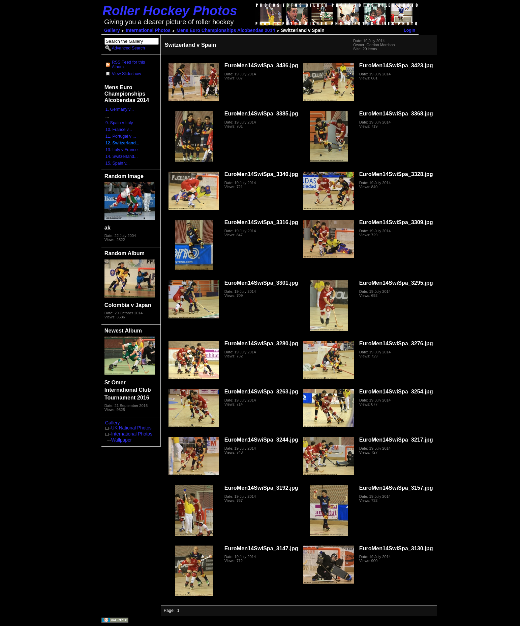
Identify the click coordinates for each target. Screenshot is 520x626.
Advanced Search (128, 48)
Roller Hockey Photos (169, 10)
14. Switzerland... (121, 156)
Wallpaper (121, 440)
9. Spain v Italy (119, 122)
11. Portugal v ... (120, 136)
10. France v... (118, 129)
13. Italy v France (121, 149)
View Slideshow (126, 73)
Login (409, 30)
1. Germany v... (119, 109)
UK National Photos (131, 427)
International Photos (148, 30)
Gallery (112, 30)
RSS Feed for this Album (128, 64)
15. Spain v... (117, 163)
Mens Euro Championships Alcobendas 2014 (226, 30)
